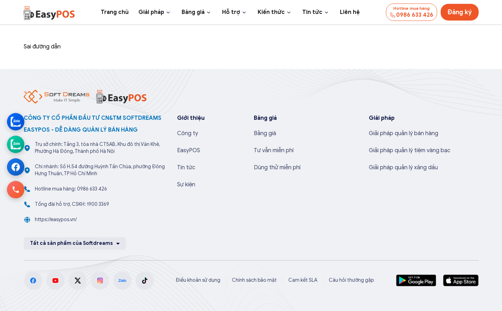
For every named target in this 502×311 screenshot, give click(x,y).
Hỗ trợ (231, 12)
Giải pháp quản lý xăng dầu (403, 167)
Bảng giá (193, 12)
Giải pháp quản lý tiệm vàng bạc (409, 150)
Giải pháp (151, 12)
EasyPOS (188, 150)
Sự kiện (186, 184)
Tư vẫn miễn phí (274, 150)
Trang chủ (115, 12)
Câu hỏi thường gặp (351, 280)
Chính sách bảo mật (254, 280)
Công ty (187, 133)
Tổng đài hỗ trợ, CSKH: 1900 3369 (72, 204)
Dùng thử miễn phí (277, 167)
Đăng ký (460, 12)
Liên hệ (350, 12)
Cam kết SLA (302, 280)
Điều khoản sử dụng (198, 280)
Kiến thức (271, 12)
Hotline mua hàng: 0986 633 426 (71, 189)
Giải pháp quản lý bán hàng (403, 133)
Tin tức (312, 12)
